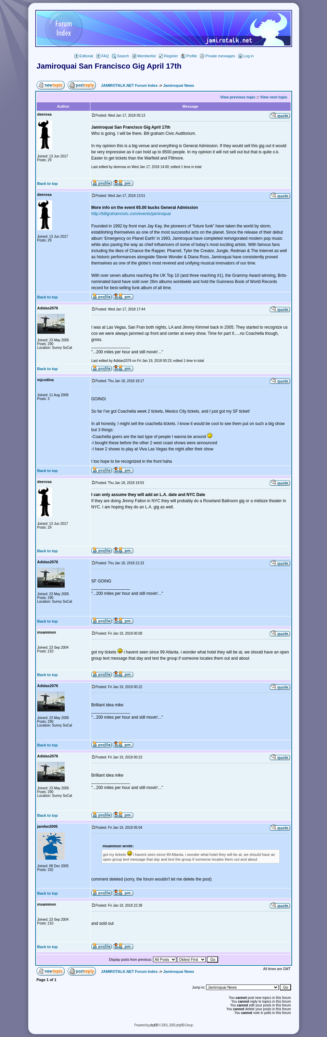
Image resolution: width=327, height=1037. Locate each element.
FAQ (102, 56)
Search (120, 56)
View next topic (274, 97)
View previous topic (237, 97)
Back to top (47, 183)
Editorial (83, 56)
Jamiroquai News (178, 85)
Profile (189, 56)
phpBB (154, 1025)
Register (168, 56)
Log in (246, 56)
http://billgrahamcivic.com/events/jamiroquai (131, 213)
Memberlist (144, 56)
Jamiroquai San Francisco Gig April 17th (109, 66)
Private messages (217, 56)
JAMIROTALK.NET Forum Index (129, 85)
